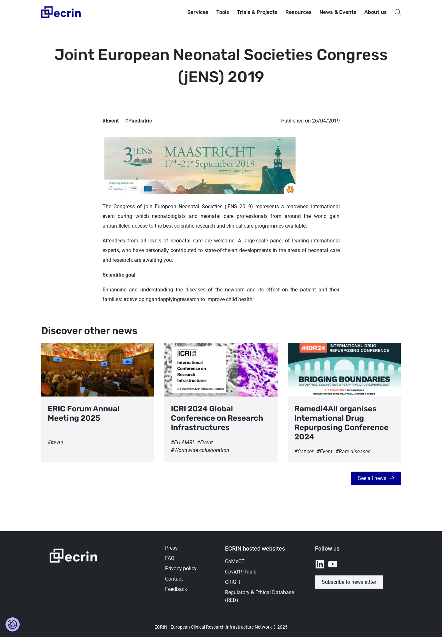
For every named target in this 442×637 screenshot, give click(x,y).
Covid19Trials (240, 572)
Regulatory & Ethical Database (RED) (259, 596)
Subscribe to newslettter (349, 582)
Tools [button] (222, 12)
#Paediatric (138, 121)
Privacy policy (181, 568)
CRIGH (232, 582)
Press (171, 548)
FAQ (169, 558)
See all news (372, 478)
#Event (111, 121)
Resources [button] (298, 12)
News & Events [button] (338, 12)
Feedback (176, 589)
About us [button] (375, 12)
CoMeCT (235, 561)
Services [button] (198, 12)
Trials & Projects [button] (257, 12)
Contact (174, 579)
